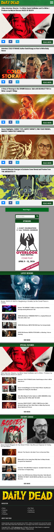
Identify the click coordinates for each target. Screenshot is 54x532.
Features (4, 510)
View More (27, 340)
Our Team (31, 508)
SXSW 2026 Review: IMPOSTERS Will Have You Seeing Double (34, 325)
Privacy (23, 528)
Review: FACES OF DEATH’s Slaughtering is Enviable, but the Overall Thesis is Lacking (24, 302)
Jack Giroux (12, 53)
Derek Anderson (13, 13)
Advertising (31, 512)
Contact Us (31, 510)
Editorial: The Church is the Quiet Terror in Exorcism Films (33, 452)
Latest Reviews (27, 273)
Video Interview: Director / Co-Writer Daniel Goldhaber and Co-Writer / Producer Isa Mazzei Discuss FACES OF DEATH (26, 374)
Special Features (27, 345)
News (4, 508)
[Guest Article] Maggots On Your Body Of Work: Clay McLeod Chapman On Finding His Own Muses (26, 445)
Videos (4, 512)
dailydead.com (18, 527)
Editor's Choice (27, 416)
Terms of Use (30, 528)
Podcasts (5, 514)
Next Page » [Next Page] (27, 209)
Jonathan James (13, 93)
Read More (47, 42)
